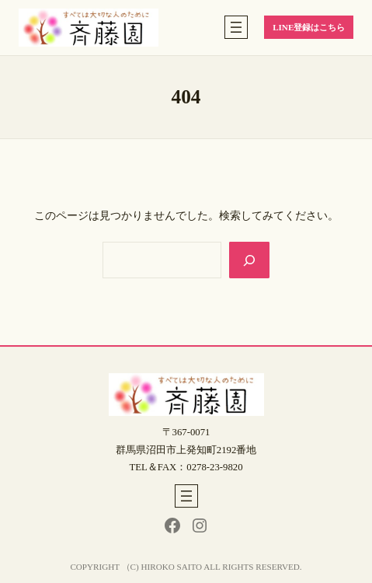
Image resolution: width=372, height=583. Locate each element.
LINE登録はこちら (309, 27)
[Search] (249, 260)
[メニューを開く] (236, 27)
